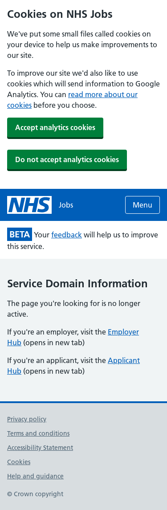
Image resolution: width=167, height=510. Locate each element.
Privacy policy (26, 419)
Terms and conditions (38, 433)
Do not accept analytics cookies (67, 159)
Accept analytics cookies (55, 127)
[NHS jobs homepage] (40, 205)
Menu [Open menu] (142, 204)
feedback (66, 234)
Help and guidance (35, 476)
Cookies (18, 462)
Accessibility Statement (40, 448)
